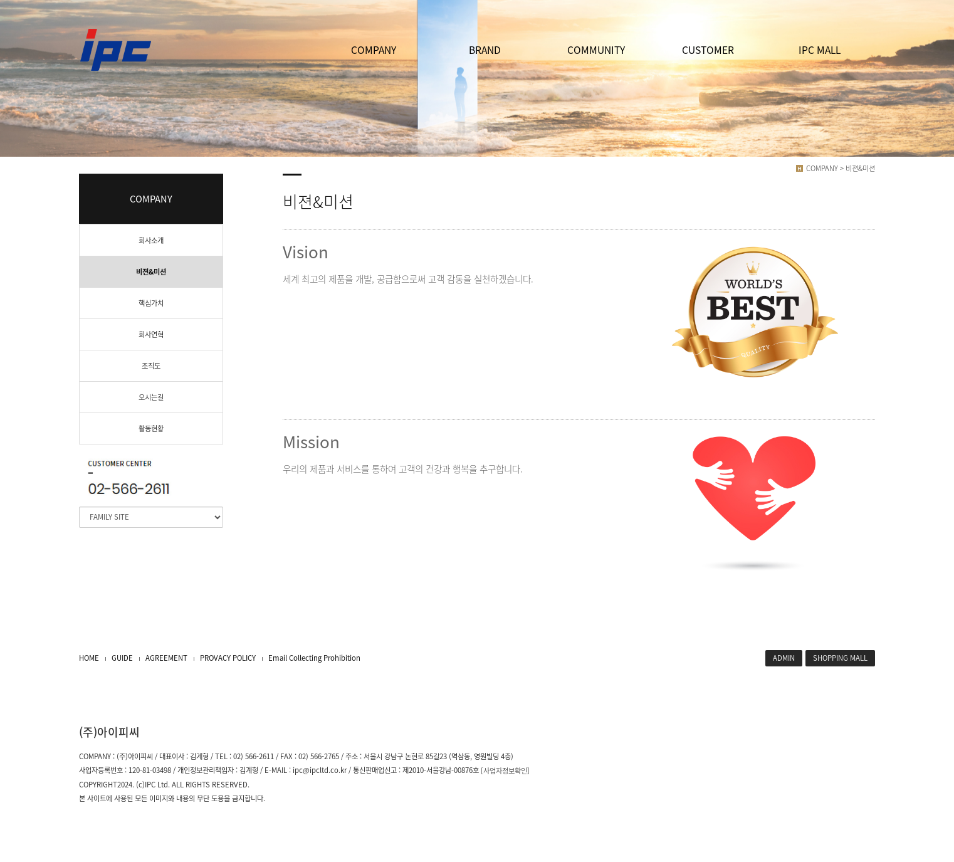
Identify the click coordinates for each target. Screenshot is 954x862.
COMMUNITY (596, 50)
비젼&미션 (151, 271)
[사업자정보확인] (505, 770)
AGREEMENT (166, 658)
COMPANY (373, 50)
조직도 (151, 365)
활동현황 (151, 428)
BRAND (485, 50)
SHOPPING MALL (840, 658)
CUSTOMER (708, 50)
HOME (89, 658)
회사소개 (151, 240)
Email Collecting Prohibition (314, 658)
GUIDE (122, 658)
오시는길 (151, 397)
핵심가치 (151, 303)
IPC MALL (820, 50)
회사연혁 (151, 334)
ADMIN (784, 658)
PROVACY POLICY (228, 658)
